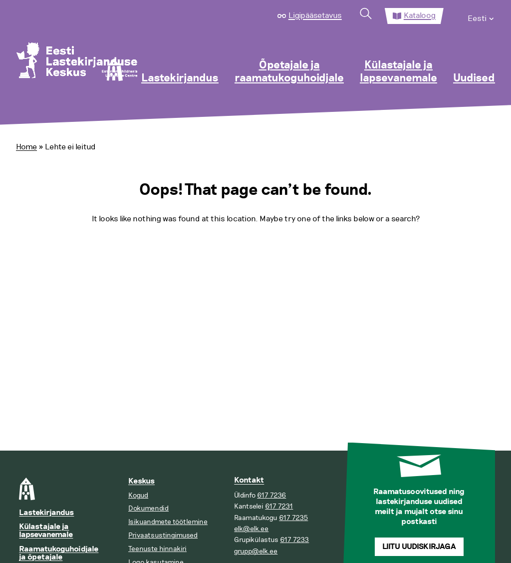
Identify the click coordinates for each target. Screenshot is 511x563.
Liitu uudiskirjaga (419, 547)
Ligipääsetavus (315, 15)
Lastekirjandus (180, 78)
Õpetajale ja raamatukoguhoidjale (289, 72)
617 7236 (271, 495)
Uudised (474, 78)
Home (26, 147)
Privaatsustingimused (163, 535)
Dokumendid (148, 508)
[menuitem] (481, 15)
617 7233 (294, 540)
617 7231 (279, 506)
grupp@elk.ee (255, 551)
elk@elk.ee (251, 529)
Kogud (138, 495)
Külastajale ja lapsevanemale (398, 72)
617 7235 (293, 518)
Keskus (141, 481)
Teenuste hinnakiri (157, 549)
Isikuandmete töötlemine (168, 522)
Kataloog (420, 15)
